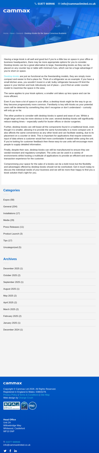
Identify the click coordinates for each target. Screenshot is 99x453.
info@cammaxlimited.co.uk (78, 3)
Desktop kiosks (11, 76)
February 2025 (10, 316)
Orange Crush (26, 398)
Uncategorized (10, 247)
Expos (6, 200)
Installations (9, 213)
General (7, 206)
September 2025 (11, 282)
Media (6, 220)
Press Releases (11, 227)
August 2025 (9, 289)
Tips (5, 240)
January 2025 (10, 323)
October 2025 (10, 275)
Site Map (45, 395)
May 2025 (8, 295)
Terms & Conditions (29, 395)
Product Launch (11, 233)
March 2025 (9, 309)
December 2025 (11, 268)
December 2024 (11, 329)
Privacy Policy (10, 395)
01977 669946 (46, 3)
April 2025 (8, 302)
